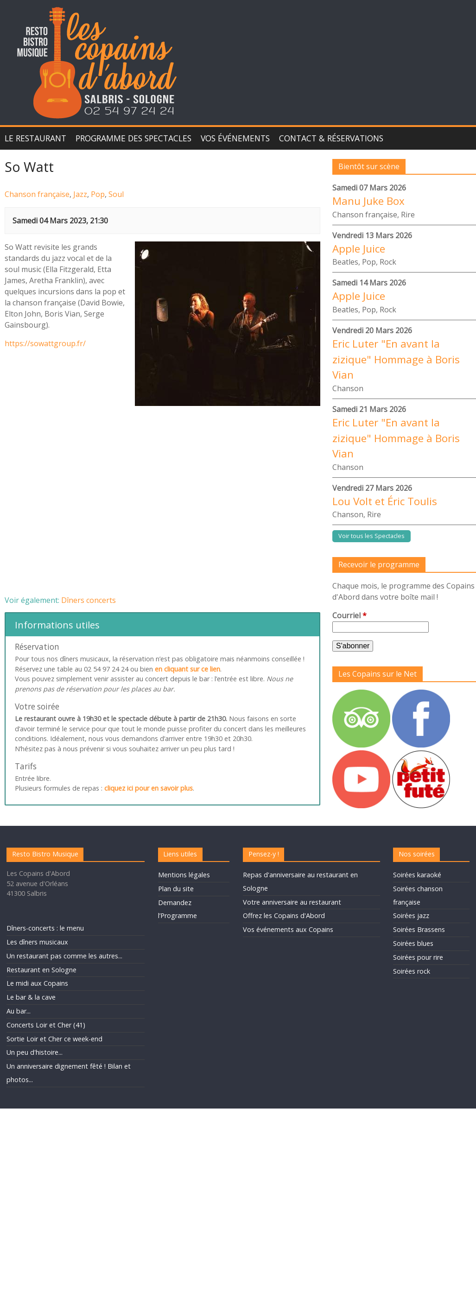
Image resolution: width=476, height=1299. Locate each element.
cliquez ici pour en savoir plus (148, 788)
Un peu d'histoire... (34, 1052)
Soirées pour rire (418, 957)
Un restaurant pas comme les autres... (64, 955)
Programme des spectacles (133, 138)
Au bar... (18, 1011)
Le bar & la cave (31, 997)
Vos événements (235, 138)
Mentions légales (184, 874)
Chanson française (37, 194)
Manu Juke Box (368, 201)
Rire (408, 214)
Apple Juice (358, 248)
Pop (98, 194)
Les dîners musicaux (37, 942)
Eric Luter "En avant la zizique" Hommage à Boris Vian (396, 359)
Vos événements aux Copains (288, 929)
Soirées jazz (411, 915)
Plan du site (176, 888)
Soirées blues (413, 943)
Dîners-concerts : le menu (45, 928)
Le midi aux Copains (37, 983)
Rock (388, 262)
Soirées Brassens (419, 929)
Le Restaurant (35, 138)
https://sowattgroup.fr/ (45, 343)
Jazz (80, 194)
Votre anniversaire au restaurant (292, 902)
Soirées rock (411, 971)
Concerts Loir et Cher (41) (45, 1024)
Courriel (349, 615)
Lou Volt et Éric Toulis (384, 501)
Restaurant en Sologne (41, 969)
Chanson (347, 388)
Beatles (345, 262)
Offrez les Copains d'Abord (284, 915)
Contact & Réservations (331, 138)
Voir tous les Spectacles (371, 536)
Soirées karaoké (417, 874)
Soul (116, 194)
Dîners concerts (88, 600)
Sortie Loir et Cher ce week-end (54, 1038)
